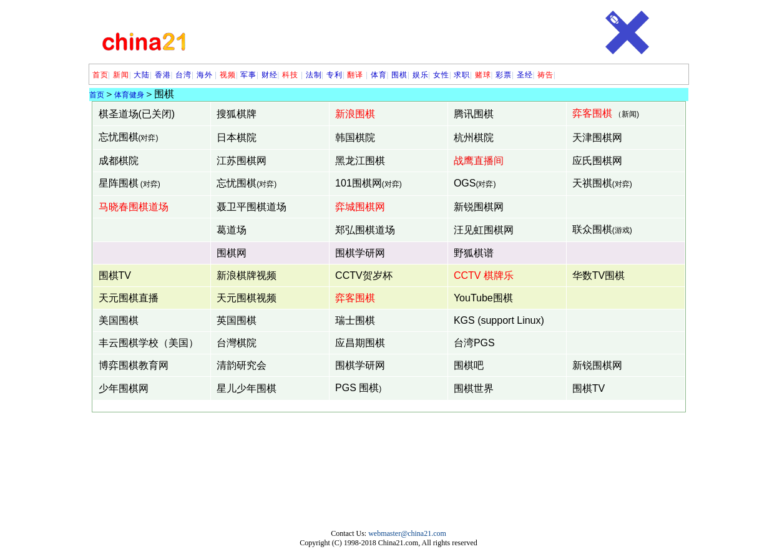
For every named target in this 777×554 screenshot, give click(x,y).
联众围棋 (592, 229)
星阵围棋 (119, 183)
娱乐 (421, 74)
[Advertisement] (396, 32)
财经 (269, 74)
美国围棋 (119, 320)
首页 (100, 74)
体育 (379, 74)
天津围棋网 (597, 137)
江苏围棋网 (241, 160)
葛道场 (232, 230)
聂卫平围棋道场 (251, 207)
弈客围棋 (592, 113)
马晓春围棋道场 (134, 207)
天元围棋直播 (129, 298)
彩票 (504, 74)
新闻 (121, 74)
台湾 (183, 74)
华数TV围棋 (598, 275)
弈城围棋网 (360, 207)
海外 (205, 74)
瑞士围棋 (355, 320)
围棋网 (232, 253)
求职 (462, 74)
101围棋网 (358, 183)
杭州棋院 (474, 137)
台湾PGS (474, 343)
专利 (334, 74)
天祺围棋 (592, 183)
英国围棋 (237, 320)
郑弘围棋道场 (365, 230)
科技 (291, 74)
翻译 (355, 74)
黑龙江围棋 (360, 160)
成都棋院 (119, 160)
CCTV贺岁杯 (364, 275)
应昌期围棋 (360, 343)
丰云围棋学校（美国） (148, 343)
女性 (441, 74)
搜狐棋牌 (237, 114)
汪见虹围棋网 (484, 230)
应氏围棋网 (597, 160)
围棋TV (115, 275)
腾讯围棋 (474, 114)
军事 (248, 74)
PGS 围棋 (357, 387)
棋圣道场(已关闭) (137, 114)
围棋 (399, 74)
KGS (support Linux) (499, 320)
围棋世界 (474, 388)
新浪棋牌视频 (246, 275)
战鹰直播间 (479, 160)
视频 (228, 74)
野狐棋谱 (474, 253)
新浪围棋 (355, 114)
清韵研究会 (241, 365)
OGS (465, 183)
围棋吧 (469, 365)
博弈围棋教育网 (134, 365)
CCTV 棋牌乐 (484, 275)
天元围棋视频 (246, 298)
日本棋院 (237, 137)
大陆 (142, 74)
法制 (314, 74)
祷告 (545, 74)
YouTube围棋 (483, 298)
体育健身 (129, 94)
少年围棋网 (124, 388)
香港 (163, 74)
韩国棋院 (355, 137)
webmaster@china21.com (407, 533)
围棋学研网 (360, 253)
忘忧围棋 (119, 137)
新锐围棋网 (479, 207)
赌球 (483, 74)
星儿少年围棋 (246, 388)
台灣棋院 (237, 343)
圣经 (525, 74)
